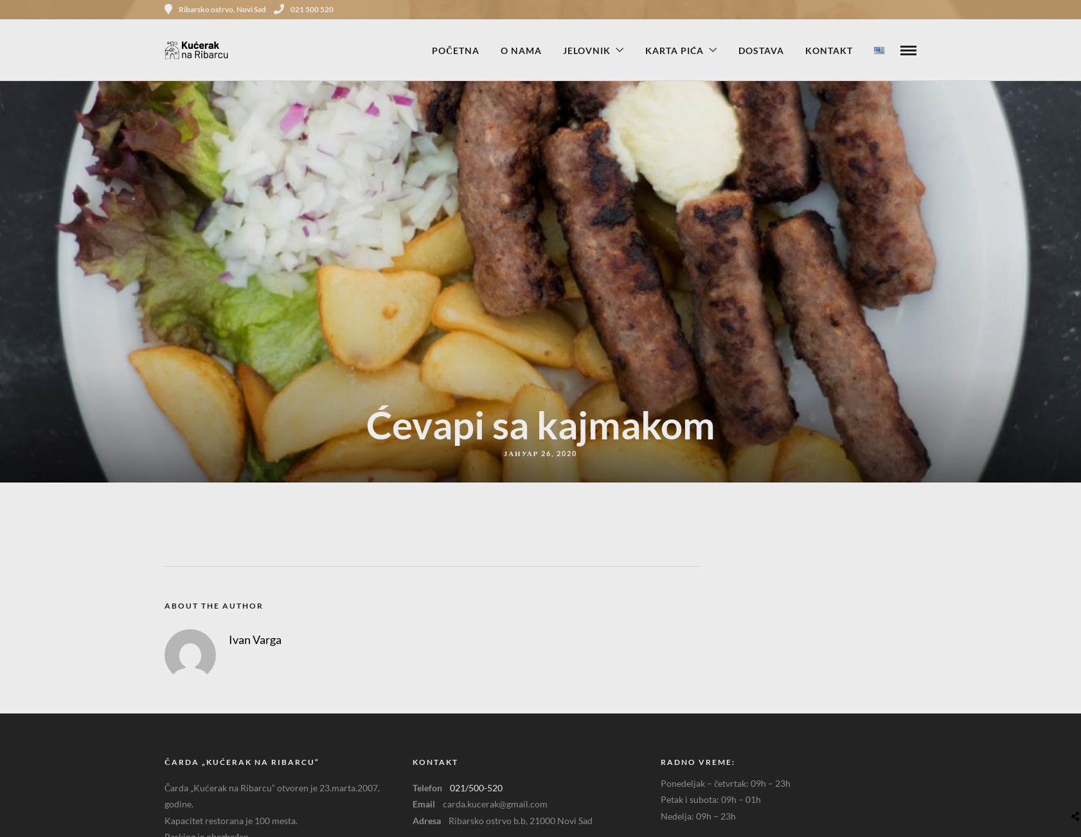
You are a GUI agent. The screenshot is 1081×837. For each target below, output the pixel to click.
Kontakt (829, 50)
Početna (455, 50)
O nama (521, 50)
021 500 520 (304, 9)
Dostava (761, 50)
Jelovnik (587, 50)
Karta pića (674, 50)
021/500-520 (476, 787)
